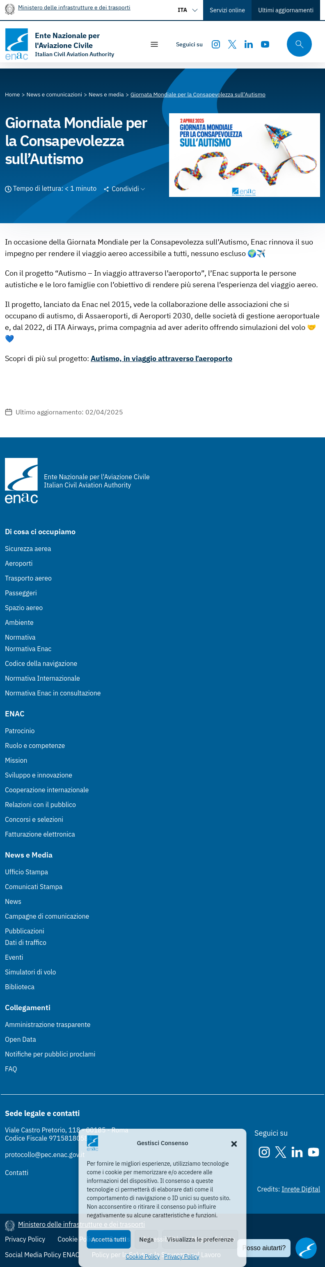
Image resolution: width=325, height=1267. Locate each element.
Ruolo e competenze (35, 745)
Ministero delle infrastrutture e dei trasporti (74, 7)
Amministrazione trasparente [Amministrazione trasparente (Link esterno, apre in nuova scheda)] (48, 1024)
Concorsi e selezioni (34, 819)
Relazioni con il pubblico (40, 804)
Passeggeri (21, 593)
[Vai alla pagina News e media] (106, 94)
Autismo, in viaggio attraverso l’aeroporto (161, 358)
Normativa (20, 637)
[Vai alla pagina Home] (12, 94)
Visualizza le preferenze (200, 1239)
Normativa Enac (28, 649)
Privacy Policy (181, 1256)
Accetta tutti (108, 1239)
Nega (146, 1239)
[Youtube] (265, 44)
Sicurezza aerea (28, 548)
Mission (16, 760)
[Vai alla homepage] (70, 44)
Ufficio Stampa (26, 872)
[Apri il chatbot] (306, 1248)
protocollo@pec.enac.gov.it (45, 1154)
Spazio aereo (24, 608)
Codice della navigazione (41, 663)
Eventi (14, 957)
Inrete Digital (301, 1189)
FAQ (11, 1069)
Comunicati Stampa (33, 887)
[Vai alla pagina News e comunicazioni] (54, 94)
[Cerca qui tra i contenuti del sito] (297, 44)
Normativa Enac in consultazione (53, 693)
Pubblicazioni (24, 931)
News (13, 901)
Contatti (16, 1173)
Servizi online (227, 10)
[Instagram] (215, 44)
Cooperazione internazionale (47, 790)
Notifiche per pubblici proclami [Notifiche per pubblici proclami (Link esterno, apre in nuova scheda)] (50, 1054)
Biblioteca (19, 987)
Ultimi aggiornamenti (286, 10)
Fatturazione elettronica (40, 834)
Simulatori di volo (30, 972)
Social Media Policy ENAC (42, 1255)
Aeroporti (19, 563)
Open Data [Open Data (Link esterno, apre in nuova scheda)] (20, 1039)
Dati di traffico (25, 942)
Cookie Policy (143, 1256)
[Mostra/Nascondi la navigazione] (154, 44)
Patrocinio (20, 731)
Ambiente (19, 622)
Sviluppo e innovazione (38, 775)
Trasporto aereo (28, 578)
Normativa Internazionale (42, 678)
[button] (234, 1143)
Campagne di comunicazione (47, 916)
